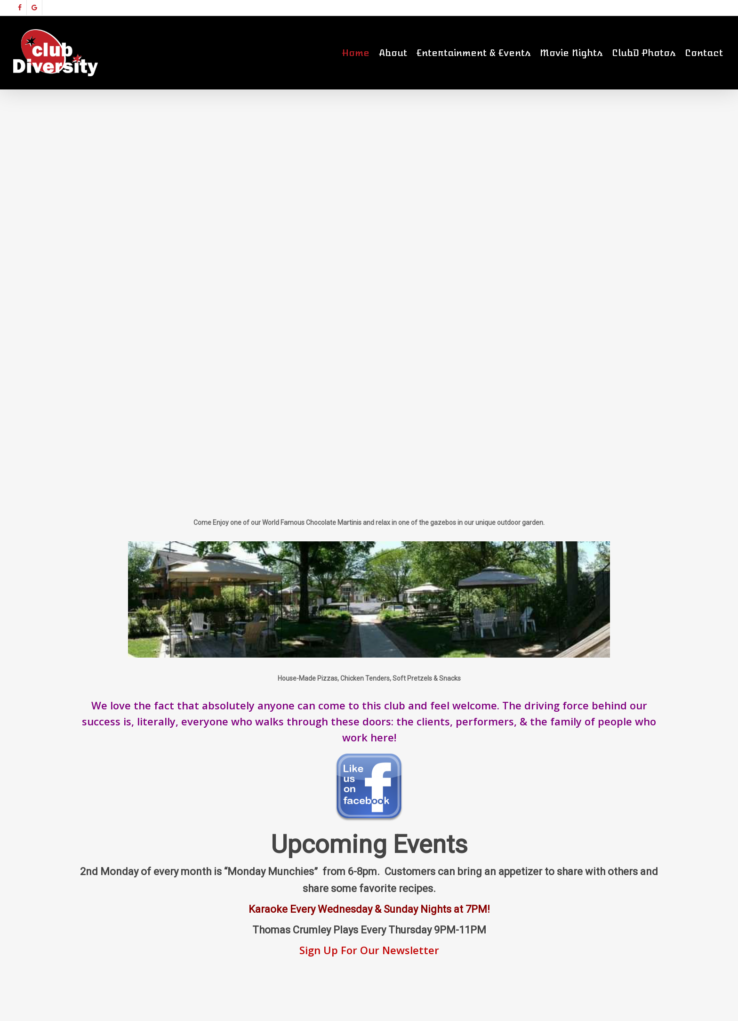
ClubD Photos (643, 52)
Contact (704, 52)
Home (355, 52)
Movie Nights (571, 52)
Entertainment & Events (473, 52)
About (393, 52)
